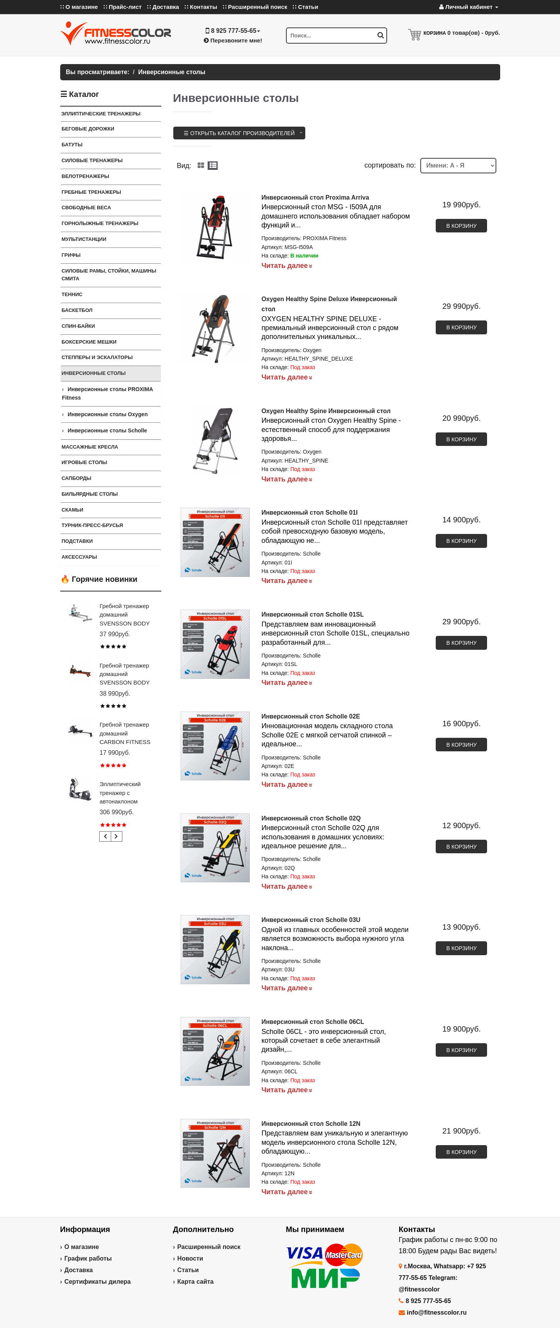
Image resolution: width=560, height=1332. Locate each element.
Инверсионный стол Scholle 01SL (312, 614)
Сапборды (76, 478)
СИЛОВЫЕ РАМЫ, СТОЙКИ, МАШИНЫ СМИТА (109, 275)
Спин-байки (78, 326)
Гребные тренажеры (91, 192)
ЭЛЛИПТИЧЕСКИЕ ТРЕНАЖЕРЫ (101, 114)
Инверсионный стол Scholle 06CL (312, 1021)
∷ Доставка (163, 6)
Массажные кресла (90, 447)
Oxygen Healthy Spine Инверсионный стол (326, 411)
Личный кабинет (468, 6)
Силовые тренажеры (92, 160)
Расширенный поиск (208, 1247)
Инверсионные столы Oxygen (108, 414)
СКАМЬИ (72, 510)
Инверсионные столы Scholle (107, 430)
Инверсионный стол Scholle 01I (309, 512)
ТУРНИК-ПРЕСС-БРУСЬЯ (92, 525)
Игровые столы (84, 462)
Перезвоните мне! (233, 40)
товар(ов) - (473, 32)
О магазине (81, 1247)
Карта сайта (195, 1281)
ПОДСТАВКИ (77, 541)
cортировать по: (390, 165)
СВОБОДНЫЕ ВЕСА (86, 207)
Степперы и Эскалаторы (97, 357)
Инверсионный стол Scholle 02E (310, 716)
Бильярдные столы (90, 494)
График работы (88, 1258)
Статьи (188, 1270)
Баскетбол (77, 310)
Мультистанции (84, 239)
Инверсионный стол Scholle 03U (310, 920)
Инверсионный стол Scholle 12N (310, 1123)
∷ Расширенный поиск (255, 6)
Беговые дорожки (88, 129)
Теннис (72, 294)
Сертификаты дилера (97, 1281)
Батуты (72, 144)
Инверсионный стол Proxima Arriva (315, 197)
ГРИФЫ (71, 255)
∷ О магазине (79, 6)
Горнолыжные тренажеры (100, 223)
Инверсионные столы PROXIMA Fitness (107, 393)
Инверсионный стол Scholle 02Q (310, 818)
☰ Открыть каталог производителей (239, 133)
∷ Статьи (305, 6)
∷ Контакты (200, 6)
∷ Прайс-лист (122, 6)
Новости (190, 1258)
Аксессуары (79, 557)
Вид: (184, 165)
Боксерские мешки (89, 342)
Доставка (78, 1270)
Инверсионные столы (94, 373)
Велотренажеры (85, 176)
